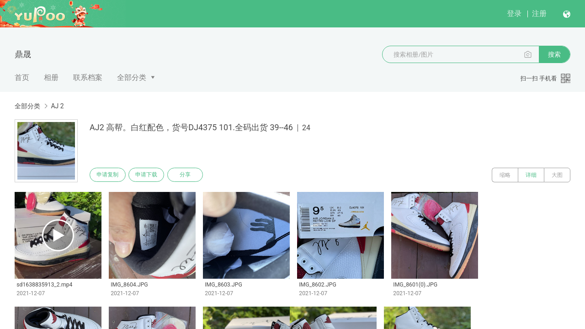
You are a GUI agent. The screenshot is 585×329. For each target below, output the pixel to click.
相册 (51, 77)
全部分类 (131, 77)
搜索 (554, 54)
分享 (191, 175)
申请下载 (150, 175)
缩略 (505, 175)
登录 (514, 13)
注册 (539, 13)
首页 (22, 77)
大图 (557, 175)
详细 (531, 175)
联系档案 (87, 77)
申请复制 (109, 175)
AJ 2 (57, 106)
